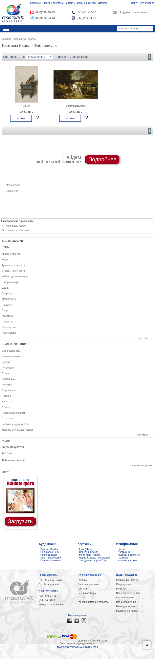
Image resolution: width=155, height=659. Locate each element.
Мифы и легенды (11, 254)
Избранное (12, 191)
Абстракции (124, 552)
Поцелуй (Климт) (88, 552)
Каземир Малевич (50, 560)
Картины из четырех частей (17, 429)
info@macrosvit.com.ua (51, 604)
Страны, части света (13, 270)
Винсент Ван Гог (49, 549)
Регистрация (147, 3)
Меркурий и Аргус (76, 106)
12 (78, 56)
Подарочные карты (127, 610)
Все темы (143, 338)
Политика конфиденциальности (77, 643)
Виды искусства (13, 447)
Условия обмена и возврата (93, 602)
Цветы (5, 287)
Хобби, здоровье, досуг (15, 276)
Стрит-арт (7, 418)
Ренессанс (8, 367)
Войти (134, 3)
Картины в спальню (129, 554)
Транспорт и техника (13, 265)
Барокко (6, 401)
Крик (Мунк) (85, 549)
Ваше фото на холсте (128, 593)
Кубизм (6, 362)
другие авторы (140, 465)
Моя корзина (13, 185)
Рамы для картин (126, 606)
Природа (7, 293)
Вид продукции (12, 240)
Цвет (5, 472)
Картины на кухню (128, 560)
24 (82, 56)
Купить (21, 118)
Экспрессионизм (11, 350)
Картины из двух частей (15, 424)
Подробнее (102, 159)
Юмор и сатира (10, 282)
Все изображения (126, 602)
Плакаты (121, 588)
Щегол (26, 106)
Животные (8, 316)
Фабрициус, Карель (16, 225)
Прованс (7, 396)
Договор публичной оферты (94, 640)
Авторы (7, 453)
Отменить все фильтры (17, 230)
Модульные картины (127, 579)
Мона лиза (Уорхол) (90, 554)
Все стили (142, 435)
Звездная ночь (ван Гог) (92, 560)
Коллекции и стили (15, 343)
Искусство (7, 321)
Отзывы (102, 3)
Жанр (6, 440)
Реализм (7, 384)
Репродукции (123, 584)
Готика (5, 373)
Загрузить (20, 521)
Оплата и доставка (52, 3)
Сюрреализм (9, 390)
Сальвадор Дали (49, 552)
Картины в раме (125, 597)
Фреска (6, 407)
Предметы (7, 304)
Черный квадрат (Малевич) (94, 557)
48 (86, 56)
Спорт (5, 310)
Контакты (70, 3)
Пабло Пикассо (49, 554)
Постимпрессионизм (13, 412)
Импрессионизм (11, 356)
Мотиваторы (9, 299)
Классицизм (8, 379)
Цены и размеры (86, 3)
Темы (5, 247)
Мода (5, 259)
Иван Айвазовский (50, 557)
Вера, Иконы (9, 327)
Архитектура (9, 333)
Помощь (35, 3)
